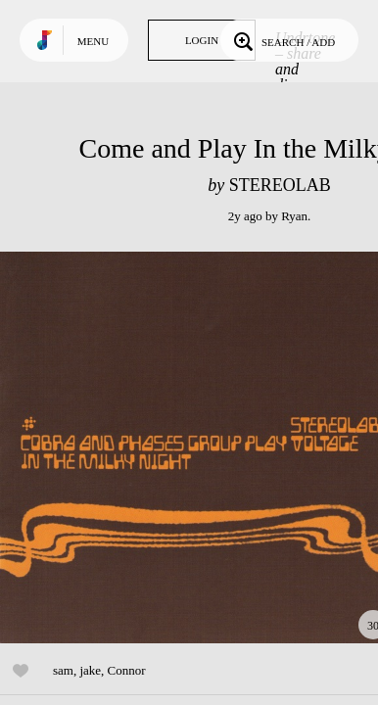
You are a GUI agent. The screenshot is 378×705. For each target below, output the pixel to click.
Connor (127, 670)
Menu (93, 41)
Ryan (294, 216)
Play (196, 447)
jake (90, 670)
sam (63, 670)
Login (201, 40)
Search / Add (282, 40)
